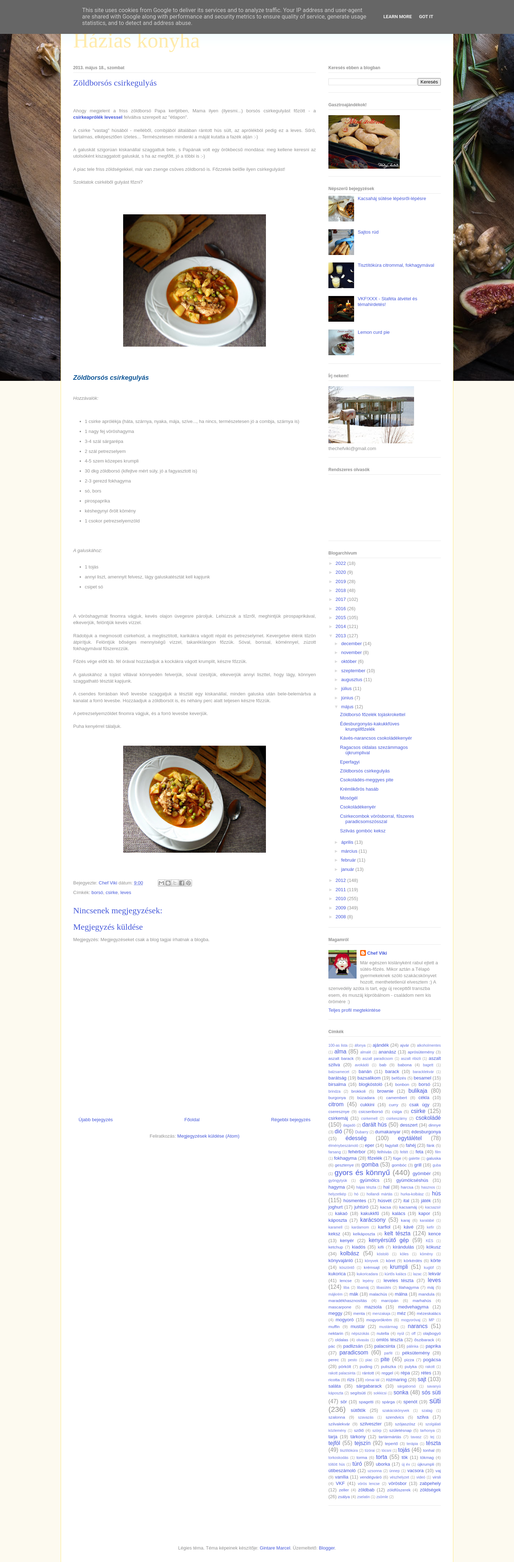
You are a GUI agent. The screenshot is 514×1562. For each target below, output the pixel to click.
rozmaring (396, 1379)
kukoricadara (367, 1274)
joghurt (335, 1207)
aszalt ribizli (411, 1059)
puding (366, 1366)
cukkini (367, 1104)
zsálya (344, 1496)
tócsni (386, 1451)
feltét (404, 1152)
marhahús (422, 1300)
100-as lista (338, 1045)
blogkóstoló (370, 1084)
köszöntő (346, 1268)
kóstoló (383, 1254)
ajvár (404, 1045)
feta (419, 1151)
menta (359, 1313)
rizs (350, 1379)
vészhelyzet (399, 1477)
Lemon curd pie (374, 332)
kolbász (349, 1253)
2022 (341, 563)
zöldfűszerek (399, 1489)
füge (397, 1158)
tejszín (362, 1443)
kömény (426, 1254)
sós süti (431, 1392)
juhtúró (361, 1207)
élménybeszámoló (343, 1146)
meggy (335, 1313)
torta (381, 1457)
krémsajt (371, 1267)
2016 (341, 608)
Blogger (326, 1548)
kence (434, 1233)
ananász (387, 1052)
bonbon (402, 1084)
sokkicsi (380, 1393)
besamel (422, 1078)
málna (401, 1294)
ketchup (335, 1247)
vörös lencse (368, 1484)
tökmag (427, 1457)
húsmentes (354, 1200)
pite (385, 1359)
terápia (412, 1444)
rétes (426, 1372)
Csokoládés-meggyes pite (366, 779)
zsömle (382, 1497)
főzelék (375, 1158)
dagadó (349, 1125)
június (348, 697)
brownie (385, 1091)
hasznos (428, 1187)
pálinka (412, 1346)
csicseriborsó (371, 1111)
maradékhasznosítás (347, 1300)
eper (369, 1145)
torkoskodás (338, 1458)
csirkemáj (338, 1118)
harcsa (407, 1187)
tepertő (391, 1443)
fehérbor (357, 1151)
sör (344, 1401)
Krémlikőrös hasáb (359, 789)
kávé (408, 1227)
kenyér (347, 1240)
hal (386, 1187)
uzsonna (375, 1471)
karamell (335, 1227)
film (438, 1152)
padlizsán (353, 1346)
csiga (397, 1111)
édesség (356, 1138)
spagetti (366, 1401)
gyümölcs (369, 1180)
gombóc (399, 1165)
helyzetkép (337, 1194)
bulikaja (417, 1091)
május (348, 706)
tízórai (370, 1451)
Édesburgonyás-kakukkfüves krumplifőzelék (369, 726)
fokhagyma (345, 1158)
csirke (112, 892)
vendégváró (371, 1477)
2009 (341, 907)
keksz (334, 1233)
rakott (430, 1367)
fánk (430, 1145)
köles (404, 1254)
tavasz (416, 1437)
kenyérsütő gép (389, 1240)
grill (418, 1165)
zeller (344, 1489)
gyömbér (422, 1173)
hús (436, 1193)
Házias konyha (136, 40)
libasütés (384, 1288)
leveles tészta (399, 1280)
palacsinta (384, 1346)
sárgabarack (369, 1386)
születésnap (400, 1430)
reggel (387, 1372)
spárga (388, 1401)
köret (390, 1260)
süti (435, 1401)
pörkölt (344, 1366)
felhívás (384, 1151)
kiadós (359, 1247)
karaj (405, 1220)
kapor (424, 1213)
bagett (428, 1065)
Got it (426, 16)
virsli (437, 1477)
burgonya (337, 1097)
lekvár (434, 1273)
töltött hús (336, 1464)
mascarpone (339, 1307)
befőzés (399, 1078)
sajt (422, 1379)
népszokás (360, 1334)
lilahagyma (409, 1287)
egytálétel (410, 1138)
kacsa (385, 1207)
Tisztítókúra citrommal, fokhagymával (396, 265)
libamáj (363, 1288)
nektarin (335, 1333)
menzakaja (381, 1314)
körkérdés (413, 1260)
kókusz (434, 1247)
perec (333, 1359)
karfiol (384, 1227)
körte (435, 1260)
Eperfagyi (349, 762)
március (350, 851)
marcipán (389, 1300)
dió (338, 1131)
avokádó (362, 1065)
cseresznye (338, 1111)
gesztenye (344, 1165)
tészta (433, 1443)
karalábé (427, 1220)
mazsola (373, 1307)
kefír (430, 1227)
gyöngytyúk (337, 1181)
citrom (335, 1104)
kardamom (360, 1227)
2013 (341, 635)
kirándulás (403, 1247)
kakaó (341, 1213)
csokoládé (428, 1118)
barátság (337, 1078)
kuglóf (429, 1268)
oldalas (341, 1339)
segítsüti (358, 1392)
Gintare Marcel (275, 1548)
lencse (346, 1280)
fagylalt (391, 1145)
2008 (341, 916)
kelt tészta (397, 1233)
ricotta (334, 1379)
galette (414, 1158)
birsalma (337, 1084)
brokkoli (358, 1091)
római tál (372, 1380)
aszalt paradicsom (377, 1059)
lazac (417, 1274)
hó (356, 1194)
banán (365, 1071)
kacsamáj (408, 1207)
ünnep (394, 1471)
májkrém (335, 1294)
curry (393, 1104)
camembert (396, 1097)
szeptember (354, 670)
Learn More (397, 16)
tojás (404, 1450)
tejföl (334, 1443)
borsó (97, 892)
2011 (341, 889)
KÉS (429, 1241)
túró (357, 1464)
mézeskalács (429, 1313)
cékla (423, 1097)
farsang (334, 1152)
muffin (334, 1326)
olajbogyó (432, 1333)
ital (406, 1200)
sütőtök (358, 1410)
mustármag (388, 1327)
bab (383, 1064)
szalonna (336, 1417)
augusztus (352, 679)
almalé (365, 1052)
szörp (376, 1431)
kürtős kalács (396, 1274)
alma (340, 1051)
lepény (368, 1281)
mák (353, 1294)
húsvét (385, 1200)
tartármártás (390, 1436)
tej (432, 1437)
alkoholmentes (429, 1045)
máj (430, 1287)
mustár (358, 1326)
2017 (341, 599)
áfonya (360, 1045)
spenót (410, 1401)
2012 (341, 880)
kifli (381, 1247)
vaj (438, 1470)
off (413, 1334)
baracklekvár (423, 1072)
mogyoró (345, 1319)
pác (331, 1346)
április (348, 842)
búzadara (366, 1097)
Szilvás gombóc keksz (363, 830)
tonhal (428, 1450)
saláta (334, 1386)
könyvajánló (340, 1260)
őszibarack (424, 1339)
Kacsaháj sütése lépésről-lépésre (392, 198)
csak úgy (419, 1104)
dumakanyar (388, 1131)
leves (125, 892)
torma (362, 1457)
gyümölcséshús (412, 1180)
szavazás (365, 1417)
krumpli (399, 1267)
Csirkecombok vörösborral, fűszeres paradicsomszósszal (377, 819)
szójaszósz (405, 1423)
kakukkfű (370, 1213)
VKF (340, 1483)
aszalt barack (341, 1058)
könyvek (371, 1261)
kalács (398, 1213)
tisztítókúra (349, 1451)
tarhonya (427, 1431)
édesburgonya (426, 1131)
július (347, 688)
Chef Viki (377, 953)
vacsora (415, 1470)
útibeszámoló (342, 1470)
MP (431, 1320)
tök (405, 1457)
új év (406, 1464)
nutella (383, 1333)
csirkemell (369, 1119)
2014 (341, 626)
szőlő (359, 1430)
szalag (427, 1411)
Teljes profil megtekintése (354, 1010)
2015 (341, 617)
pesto (352, 1360)
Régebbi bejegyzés (291, 1119)
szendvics (395, 1417)
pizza (409, 1359)
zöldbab (366, 1489)
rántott (368, 1372)
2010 (341, 898)
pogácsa (432, 1359)
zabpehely (430, 1483)
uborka (383, 1464)
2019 (341, 581)
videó (420, 1477)
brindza (334, 1091)
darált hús (374, 1125)
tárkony (358, 1436)
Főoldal (192, 1119)
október (349, 661)
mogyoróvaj (410, 1320)
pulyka (411, 1366)
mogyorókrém (379, 1319)
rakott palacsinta (342, 1373)
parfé (388, 1353)
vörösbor (398, 1483)
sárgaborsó (406, 1386)
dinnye (435, 1125)
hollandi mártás (380, 1194)
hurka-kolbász (412, 1194)
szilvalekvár (339, 1423)
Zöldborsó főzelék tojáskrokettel (372, 714)
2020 (341, 572)
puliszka (388, 1366)
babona (405, 1064)
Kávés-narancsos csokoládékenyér (376, 738)
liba (346, 1288)
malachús (378, 1294)
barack (392, 1071)
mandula (426, 1294)
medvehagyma (413, 1307)
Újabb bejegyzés (96, 1119)
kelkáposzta (364, 1233)
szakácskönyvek (395, 1411)
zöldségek (430, 1489)
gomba (370, 1165)
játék (425, 1200)
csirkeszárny (396, 1119)
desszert (408, 1125)
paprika (433, 1346)
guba (437, 1165)
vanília (341, 1477)
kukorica (337, 1273)
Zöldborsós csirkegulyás (364, 771)
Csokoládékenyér (358, 807)
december (352, 643)
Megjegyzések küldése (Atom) (208, 1136)
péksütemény (416, 1353)
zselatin (363, 1497)
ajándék (381, 1045)
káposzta (337, 1220)
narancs (418, 1326)
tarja (332, 1436)
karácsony (373, 1220)
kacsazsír (433, 1207)
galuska (434, 1158)
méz (401, 1313)
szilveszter (371, 1423)
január (348, 869)
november (352, 652)
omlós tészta (389, 1339)
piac (369, 1360)
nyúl (400, 1334)
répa (405, 1372)
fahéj (411, 1145)
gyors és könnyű (362, 1172)
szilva (423, 1417)
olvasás (362, 1340)
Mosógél (348, 798)
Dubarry (361, 1132)
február (349, 860)
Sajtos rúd (368, 232)
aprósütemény (421, 1052)
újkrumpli (426, 1464)
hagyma (336, 1187)
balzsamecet (338, 1072)
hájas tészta (366, 1187)
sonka (400, 1392)
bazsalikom (369, 1078)
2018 (341, 590)
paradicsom (353, 1352)
